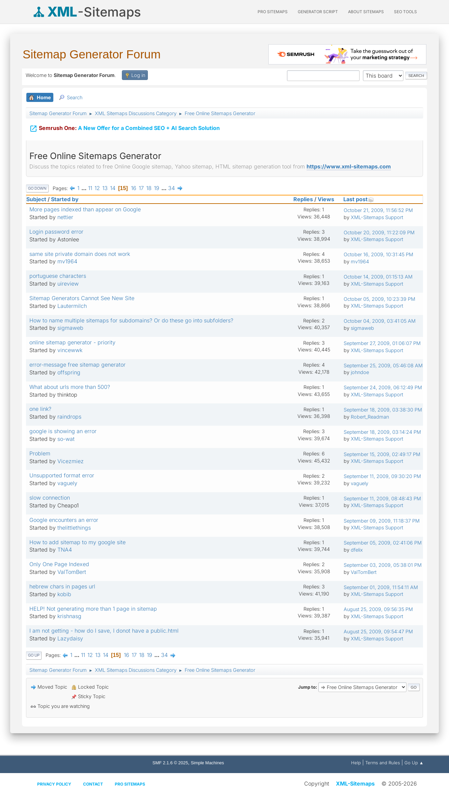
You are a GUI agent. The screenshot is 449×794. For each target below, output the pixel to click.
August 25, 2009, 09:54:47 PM (378, 631)
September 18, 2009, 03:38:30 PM (383, 410)
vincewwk (69, 350)
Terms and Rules (382, 762)
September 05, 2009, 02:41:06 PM (383, 543)
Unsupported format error (61, 475)
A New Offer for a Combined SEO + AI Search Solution (124, 127)
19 (156, 188)
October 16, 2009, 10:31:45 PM (378, 254)
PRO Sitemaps (273, 11)
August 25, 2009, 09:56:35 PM (378, 609)
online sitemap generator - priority (72, 342)
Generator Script (318, 11)
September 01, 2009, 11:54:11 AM (381, 587)
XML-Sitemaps (355, 783)
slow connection (49, 497)
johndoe (360, 372)
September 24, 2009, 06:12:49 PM (383, 387)
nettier (65, 217)
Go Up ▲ (414, 762)
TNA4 (64, 549)
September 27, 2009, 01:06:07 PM (382, 343)
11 (90, 188)
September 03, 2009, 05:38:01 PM (383, 565)
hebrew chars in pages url (62, 586)
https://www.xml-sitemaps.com (349, 166)
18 (149, 188)
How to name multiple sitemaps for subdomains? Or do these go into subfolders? (131, 320)
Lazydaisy (70, 638)
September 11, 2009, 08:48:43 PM (382, 498)
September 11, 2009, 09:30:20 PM (382, 476)
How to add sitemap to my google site (77, 542)
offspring (68, 372)
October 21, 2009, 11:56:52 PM (378, 210)
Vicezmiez (70, 461)
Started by (65, 199)
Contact (93, 784)
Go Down (37, 188)
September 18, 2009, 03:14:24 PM (382, 432)
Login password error (56, 231)
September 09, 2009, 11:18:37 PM (382, 521)
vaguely (67, 483)
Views (326, 199)
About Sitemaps (366, 11)
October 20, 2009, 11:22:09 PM (379, 232)
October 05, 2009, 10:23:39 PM (379, 299)
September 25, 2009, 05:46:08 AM (383, 365)
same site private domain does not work (79, 253)
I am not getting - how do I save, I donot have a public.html (104, 630)
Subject (36, 199)
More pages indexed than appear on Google (85, 209)
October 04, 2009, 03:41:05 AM (380, 321)
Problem (39, 453)
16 (133, 188)
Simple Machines (207, 762)
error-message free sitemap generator (77, 364)
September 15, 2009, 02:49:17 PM (382, 454)
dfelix (357, 550)
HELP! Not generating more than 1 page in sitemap (93, 608)
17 (141, 188)
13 (105, 188)
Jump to (307, 687)
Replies (303, 199)
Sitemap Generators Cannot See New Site (81, 298)
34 (171, 188)
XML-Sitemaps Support (377, 217)
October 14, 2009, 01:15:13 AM (378, 277)
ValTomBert (71, 571)
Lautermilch (72, 305)
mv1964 (67, 261)
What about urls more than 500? (69, 386)
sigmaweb (70, 327)
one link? (40, 408)
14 (112, 188)
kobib (64, 594)
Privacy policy (54, 784)
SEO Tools (405, 11)
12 (97, 188)
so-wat (66, 438)
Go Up (33, 655)
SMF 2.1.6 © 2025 (170, 762)
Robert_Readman (370, 417)
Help (356, 762)
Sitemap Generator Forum (92, 54)
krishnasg (69, 616)
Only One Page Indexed (59, 564)
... (84, 188)
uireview (68, 283)
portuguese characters (57, 275)
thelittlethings (74, 527)
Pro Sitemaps (130, 784)
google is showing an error (63, 431)
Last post (358, 199)
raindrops (69, 416)
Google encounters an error (63, 520)
